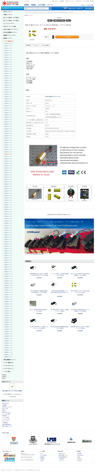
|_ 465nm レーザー (7, 105)
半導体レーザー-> (7, 14)
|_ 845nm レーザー (7, 241)
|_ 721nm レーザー (7, 214)
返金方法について (6, 412)
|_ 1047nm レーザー (8, 278)
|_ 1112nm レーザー (8, 292)
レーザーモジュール (8, 365)
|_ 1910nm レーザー (8, 338)
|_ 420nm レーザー (7, 80)
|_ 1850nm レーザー (8, 331)
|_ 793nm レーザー (7, 230)
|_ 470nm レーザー (7, 108)
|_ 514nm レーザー (7, 126)
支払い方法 (78, 1)
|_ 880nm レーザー (7, 253)
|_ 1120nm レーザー (8, 294)
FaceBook (79, 458)
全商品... (4, 378)
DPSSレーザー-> (7, 11)
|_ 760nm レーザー (7, 220)
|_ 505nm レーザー (7, 121)
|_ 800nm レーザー (7, 232)
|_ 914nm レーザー (7, 260)
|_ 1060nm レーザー (8, 283)
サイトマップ (5, 421)
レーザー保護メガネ (8, 362)
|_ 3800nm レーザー (8, 354)
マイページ (50, 5)
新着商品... (4, 376)
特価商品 (33, 5)
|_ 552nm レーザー (7, 147)
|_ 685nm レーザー (7, 207)
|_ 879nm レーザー (7, 250)
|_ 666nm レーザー (7, 200)
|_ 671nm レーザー (7, 202)
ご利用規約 (5, 422)
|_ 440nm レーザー (7, 85)
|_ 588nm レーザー (7, 158)
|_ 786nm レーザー (7, 227)
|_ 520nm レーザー (7, 131)
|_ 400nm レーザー (7, 71)
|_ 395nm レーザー (7, 66)
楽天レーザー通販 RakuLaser (16, 470)
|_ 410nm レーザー (7, 75)
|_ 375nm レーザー (7, 64)
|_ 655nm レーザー (7, 191)
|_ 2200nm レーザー (8, 347)
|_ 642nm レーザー (7, 186)
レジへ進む (88, 8)
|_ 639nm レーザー (7, 181)
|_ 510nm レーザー (7, 124)
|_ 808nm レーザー (7, 234)
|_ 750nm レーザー (7, 218)
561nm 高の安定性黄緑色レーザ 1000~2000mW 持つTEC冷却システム (59, 292)
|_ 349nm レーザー (7, 55)
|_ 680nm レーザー (7, 204)
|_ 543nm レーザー (7, 142)
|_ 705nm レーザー (7, 211)
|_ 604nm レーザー (7, 165)
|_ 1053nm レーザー (8, 280)
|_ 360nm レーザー (7, 61)
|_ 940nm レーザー (7, 264)
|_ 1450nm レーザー (8, 317)
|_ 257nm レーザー (7, 43)
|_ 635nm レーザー (7, 177)
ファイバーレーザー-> (8, 23)
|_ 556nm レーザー (7, 151)
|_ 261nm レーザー (7, 45)
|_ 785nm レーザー (7, 225)
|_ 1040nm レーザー (8, 276)
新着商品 (26, 5)
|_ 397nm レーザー (7, 68)
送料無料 (4, 415)
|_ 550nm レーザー (7, 144)
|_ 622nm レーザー (7, 170)
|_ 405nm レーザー (7, 73)
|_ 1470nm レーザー (8, 320)
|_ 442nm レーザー (7, 87)
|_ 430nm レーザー (7, 82)
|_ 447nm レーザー (7, 91)
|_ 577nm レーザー (7, 156)
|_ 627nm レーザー (7, 172)
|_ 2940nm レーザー (8, 352)
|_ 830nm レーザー (7, 239)
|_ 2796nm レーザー (8, 350)
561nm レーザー (43, 12)
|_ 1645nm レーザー (8, 329)
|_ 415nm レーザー (7, 78)
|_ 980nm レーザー (7, 271)
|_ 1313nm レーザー (8, 306)
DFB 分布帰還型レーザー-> (10, 32)
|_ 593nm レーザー (7, 163)
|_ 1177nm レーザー (8, 299)
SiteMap (38, 470)
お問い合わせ (55, 1)
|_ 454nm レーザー (7, 96)
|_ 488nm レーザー (7, 114)
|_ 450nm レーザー (7, 94)
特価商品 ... (5, 375)
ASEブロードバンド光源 (9, 26)
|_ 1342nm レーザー (8, 310)
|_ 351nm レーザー (7, 57)
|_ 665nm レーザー (7, 197)
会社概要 (62, 1)
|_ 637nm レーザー (7, 179)
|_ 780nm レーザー (7, 223)
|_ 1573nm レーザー (8, 326)
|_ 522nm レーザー (7, 133)
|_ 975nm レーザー (7, 269)
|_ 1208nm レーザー (8, 301)
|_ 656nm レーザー (7, 193)
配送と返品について (7, 426)
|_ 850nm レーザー (7, 244)
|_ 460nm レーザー (7, 101)
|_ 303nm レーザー (7, 50)
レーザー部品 (6, 371)
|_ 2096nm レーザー (8, 345)
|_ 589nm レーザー (7, 161)
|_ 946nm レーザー (7, 267)
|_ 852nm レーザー (7, 246)
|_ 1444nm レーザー (8, 315)
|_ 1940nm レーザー (8, 340)
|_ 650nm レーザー (7, 188)
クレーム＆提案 (6, 414)
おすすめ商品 (41, 5)
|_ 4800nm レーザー (8, 356)
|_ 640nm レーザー (7, 184)
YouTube (79, 460)
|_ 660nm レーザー (7, 195)
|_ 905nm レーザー (7, 257)
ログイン (83, 5)
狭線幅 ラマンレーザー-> (9, 35)
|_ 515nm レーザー (7, 128)
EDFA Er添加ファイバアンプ (10, 29)
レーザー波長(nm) (34, 12)
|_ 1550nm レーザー (8, 324)
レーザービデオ (6, 419)
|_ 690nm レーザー (7, 209)
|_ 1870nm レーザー (8, 333)
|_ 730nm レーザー (7, 216)
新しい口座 (90, 5)
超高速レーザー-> (7, 38)
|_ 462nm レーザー (7, 103)
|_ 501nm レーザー (7, 119)
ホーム (26, 12)
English (92, 1)
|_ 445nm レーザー (7, 89)
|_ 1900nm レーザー (8, 336)
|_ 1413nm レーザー (8, 313)
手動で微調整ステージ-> (9, 359)
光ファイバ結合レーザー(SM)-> (11, 20)
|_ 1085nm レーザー (8, 287)
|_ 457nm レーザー (7, 98)
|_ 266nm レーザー (7, 48)
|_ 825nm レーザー (7, 237)
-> (8, 41)
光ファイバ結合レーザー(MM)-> (11, 17)
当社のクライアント (69, 1)
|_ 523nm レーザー (7, 135)
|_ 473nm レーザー (7, 110)
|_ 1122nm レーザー (8, 297)
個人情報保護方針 (6, 424)
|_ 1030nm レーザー (8, 273)
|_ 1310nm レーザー (8, 303)
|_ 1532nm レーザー (8, 322)
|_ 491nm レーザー (7, 117)
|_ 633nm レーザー (7, 174)
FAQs (3, 410)
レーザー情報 (86, 1)
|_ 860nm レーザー (7, 248)
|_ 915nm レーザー (7, 262)
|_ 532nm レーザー (7, 140)
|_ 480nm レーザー (7, 112)
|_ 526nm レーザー (7, 138)
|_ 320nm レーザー (7, 52)
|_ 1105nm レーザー (8, 290)
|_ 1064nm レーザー (8, 285)
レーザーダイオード (8, 368)
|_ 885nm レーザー (7, 255)
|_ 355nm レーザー (7, 59)
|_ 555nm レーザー (7, 149)
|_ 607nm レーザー (7, 167)
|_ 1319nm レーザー (8, 308)
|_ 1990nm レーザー (8, 343)
